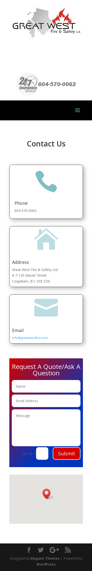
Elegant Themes (45, 558)
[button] (48, 494)
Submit (66, 453)
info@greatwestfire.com (30, 337)
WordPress (46, 564)
